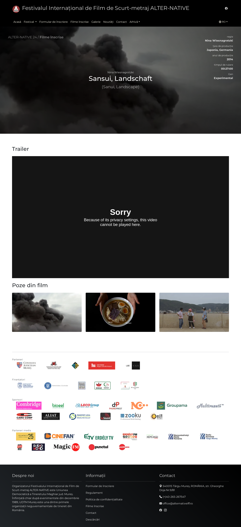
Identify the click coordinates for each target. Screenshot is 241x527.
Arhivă (134, 21)
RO (222, 21)
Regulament (94, 492)
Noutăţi (108, 21)
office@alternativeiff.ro (176, 503)
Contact (121, 21)
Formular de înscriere (53, 21)
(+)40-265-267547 (172, 496)
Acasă (17, 21)
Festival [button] (29, 21)
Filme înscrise (79, 21)
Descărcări (93, 519)
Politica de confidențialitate (104, 499)
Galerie (96, 21)
